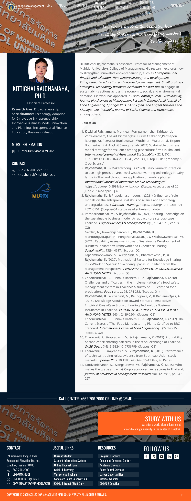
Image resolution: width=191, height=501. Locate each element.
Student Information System (70, 460)
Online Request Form (65, 465)
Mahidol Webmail (109, 479)
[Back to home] (26, 7)
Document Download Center (115, 460)
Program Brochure (110, 456)
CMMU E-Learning (64, 469)
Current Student (63, 456)
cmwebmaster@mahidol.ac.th (31, 483)
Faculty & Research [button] (100, 5)
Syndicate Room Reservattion (70, 479)
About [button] (63, 5)
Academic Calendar (110, 465)
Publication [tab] (88, 123)
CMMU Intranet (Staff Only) (69, 483)
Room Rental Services (112, 469)
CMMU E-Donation (110, 483)
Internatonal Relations (124, 5)
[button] (181, 495)
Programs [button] (80, 5)
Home (48, 5)
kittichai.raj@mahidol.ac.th (37, 174)
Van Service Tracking (65, 474)
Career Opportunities (111, 474)
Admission (177, 5)
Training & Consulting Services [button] (147, 7)
